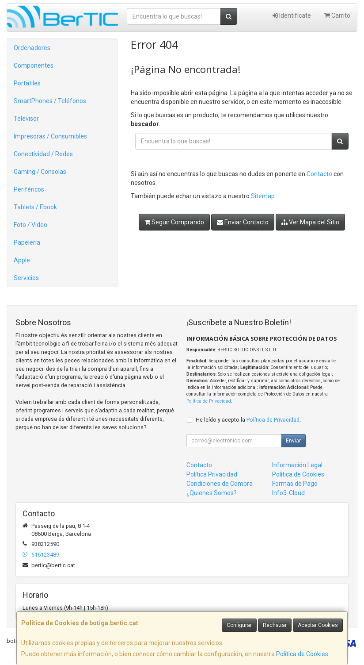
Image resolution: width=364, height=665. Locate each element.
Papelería (27, 242)
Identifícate (292, 15)
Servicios (26, 277)
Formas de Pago (295, 483)
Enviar (293, 441)
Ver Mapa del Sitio (310, 222)
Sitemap (263, 196)
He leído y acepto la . (248, 419)
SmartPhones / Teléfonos (50, 100)
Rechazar (275, 625)
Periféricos (29, 189)
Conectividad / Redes (43, 154)
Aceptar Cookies (318, 625)
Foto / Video (30, 224)
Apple (22, 260)
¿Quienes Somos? (211, 492)
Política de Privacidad (208, 401)
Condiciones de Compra (219, 483)
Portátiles (27, 83)
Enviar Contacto (243, 222)
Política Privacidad (211, 474)
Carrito (337, 15)
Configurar (239, 625)
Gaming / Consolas (40, 171)
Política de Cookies (302, 653)
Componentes (33, 65)
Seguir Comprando (174, 222)
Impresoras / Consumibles (50, 136)
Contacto (319, 173)
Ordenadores (32, 47)
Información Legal (297, 465)
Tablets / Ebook (35, 207)
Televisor (26, 118)
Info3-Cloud (288, 492)
